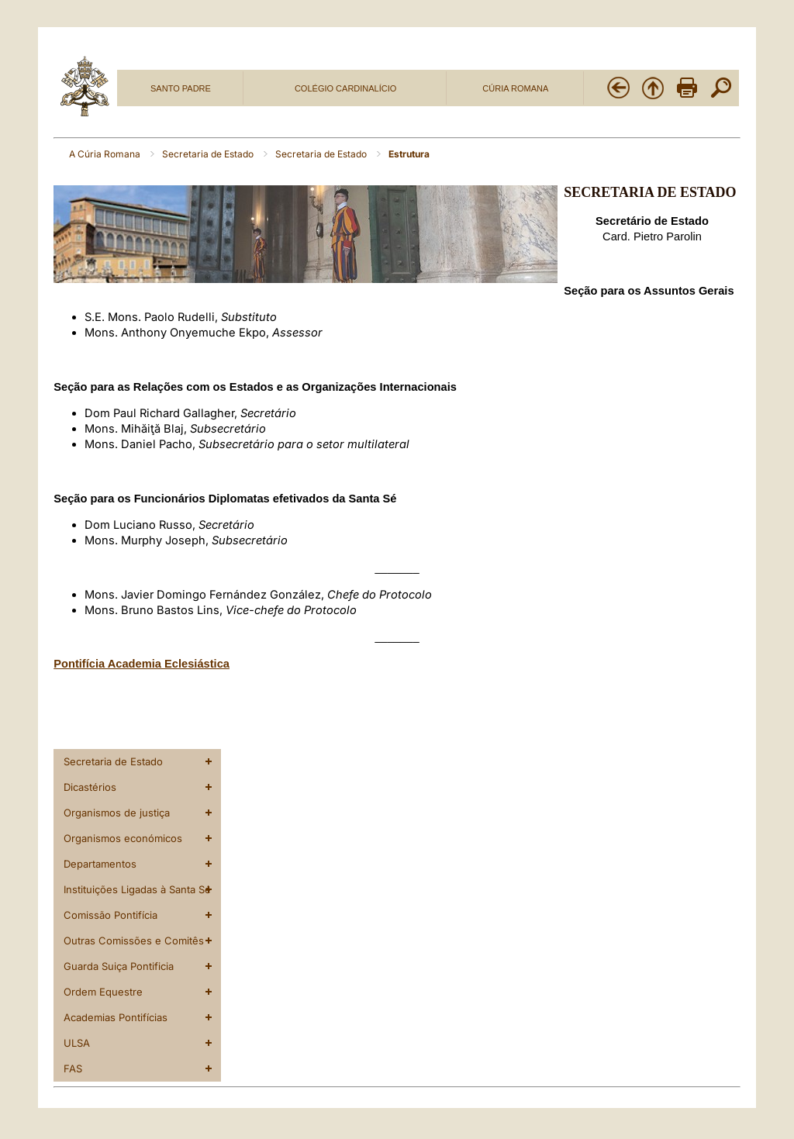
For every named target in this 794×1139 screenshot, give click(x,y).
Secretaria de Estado (209, 154)
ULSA (77, 1043)
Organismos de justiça (117, 812)
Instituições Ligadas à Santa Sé (137, 889)
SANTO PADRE (180, 88)
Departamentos (100, 864)
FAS (73, 1068)
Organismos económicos (123, 838)
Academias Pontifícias (115, 1017)
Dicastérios (90, 787)
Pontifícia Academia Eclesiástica (142, 664)
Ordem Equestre (103, 991)
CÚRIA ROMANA (515, 88)
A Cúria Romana (106, 154)
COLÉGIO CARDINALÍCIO (345, 88)
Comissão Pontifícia (110, 915)
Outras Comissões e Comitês (134, 940)
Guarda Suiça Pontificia (119, 966)
